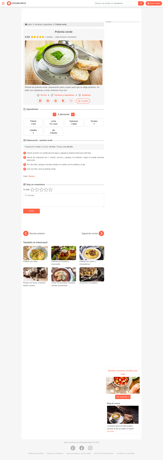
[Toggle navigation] (3, 3)
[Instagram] (90, 449)
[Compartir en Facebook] (48, 101)
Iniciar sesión (153, 3)
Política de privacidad (35, 453)
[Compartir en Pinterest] (56, 101)
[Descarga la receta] (63, 101)
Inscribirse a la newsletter (126, 453)
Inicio (28, 24)
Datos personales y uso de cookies (78, 453)
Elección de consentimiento (104, 453)
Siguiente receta (93, 233)
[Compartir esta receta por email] (40, 101)
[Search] (141, 3)
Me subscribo (123, 397)
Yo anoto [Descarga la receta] (83, 101)
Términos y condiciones (55, 453)
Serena (32, 176)
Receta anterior (34, 233)
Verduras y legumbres (43, 24)
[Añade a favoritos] (71, 101)
